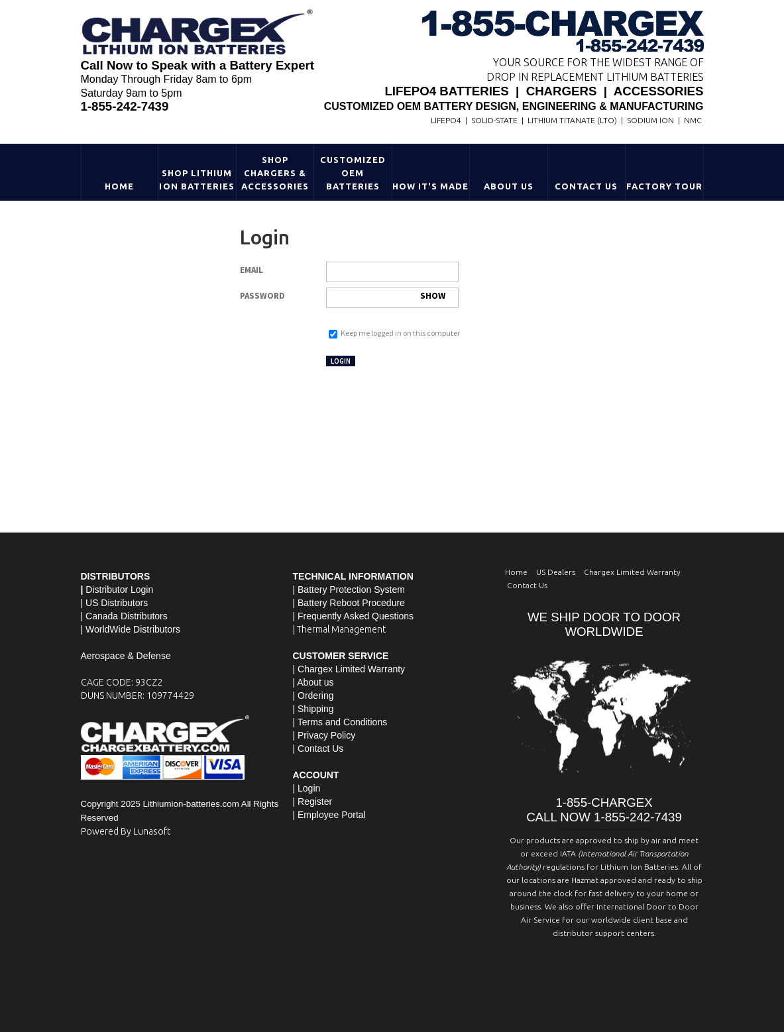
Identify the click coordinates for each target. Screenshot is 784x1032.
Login (341, 361)
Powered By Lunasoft (125, 831)
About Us (508, 186)
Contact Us (586, 186)
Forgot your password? (363, 320)
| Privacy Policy (324, 735)
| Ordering (313, 695)
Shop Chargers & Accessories (275, 173)
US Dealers (555, 572)
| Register (313, 801)
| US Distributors (114, 602)
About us (315, 682)
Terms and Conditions (342, 722)
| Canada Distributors (124, 616)
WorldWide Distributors (132, 629)
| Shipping (313, 708)
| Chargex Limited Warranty (349, 669)
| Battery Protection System (349, 589)
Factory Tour (664, 186)
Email (251, 270)
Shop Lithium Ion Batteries (197, 179)
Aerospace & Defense (126, 655)
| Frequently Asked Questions (353, 616)
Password (262, 295)
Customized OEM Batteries (353, 173)
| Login (307, 788)
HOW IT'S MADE (430, 186)
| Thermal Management (339, 629)
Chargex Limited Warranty (632, 572)
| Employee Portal (329, 814)
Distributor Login (119, 589)
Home (119, 186)
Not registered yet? (410, 360)
